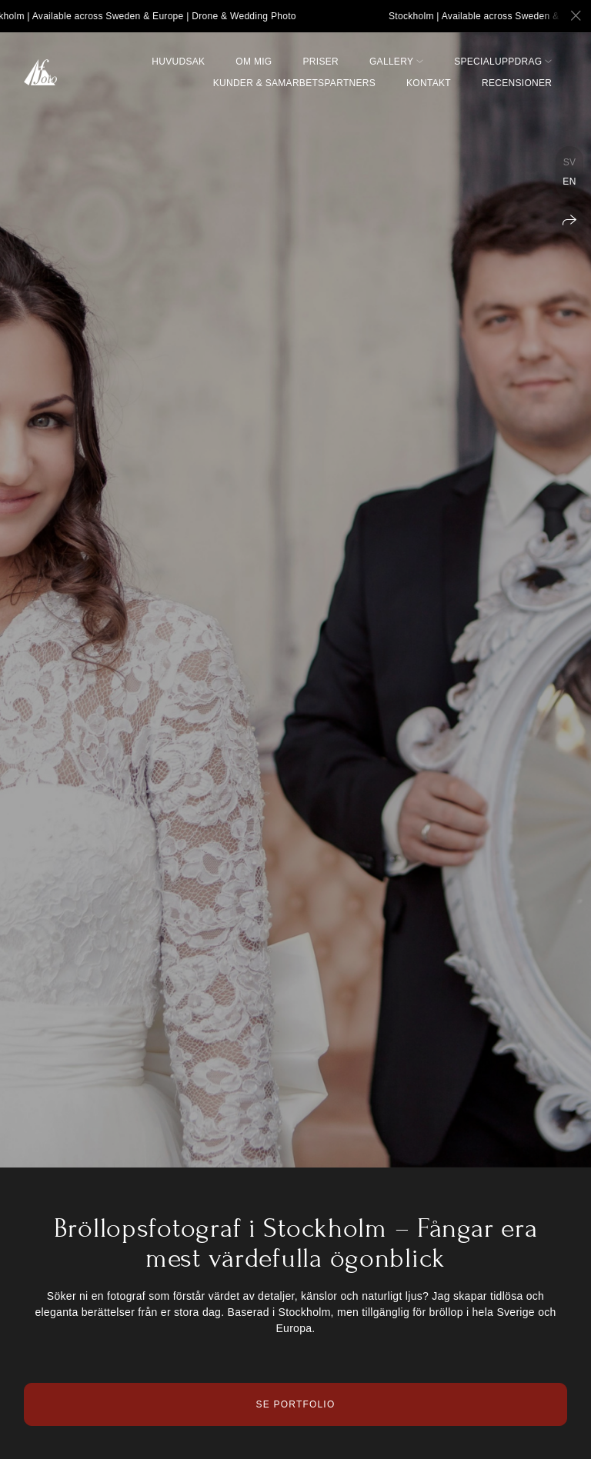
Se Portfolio (296, 1404)
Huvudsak (178, 61)
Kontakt (428, 83)
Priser (321, 61)
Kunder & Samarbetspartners (294, 83)
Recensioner (517, 83)
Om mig (253, 61)
